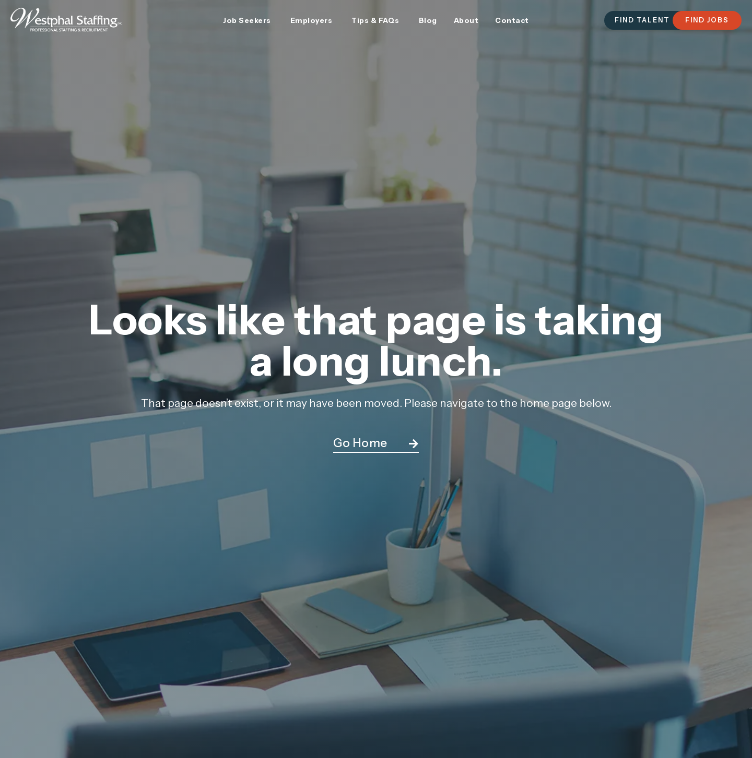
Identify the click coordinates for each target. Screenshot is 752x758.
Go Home (360, 443)
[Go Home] (413, 444)
